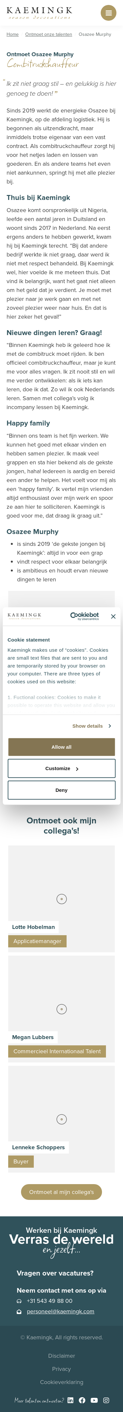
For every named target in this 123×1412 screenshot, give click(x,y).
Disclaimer (61, 1355)
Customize (61, 768)
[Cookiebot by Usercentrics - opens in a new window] (73, 616)
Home (13, 34)
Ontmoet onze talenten (48, 34)
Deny (61, 789)
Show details (87, 726)
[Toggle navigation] (108, 13)
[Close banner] (113, 616)
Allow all (61, 746)
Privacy (61, 1369)
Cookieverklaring (61, 1382)
